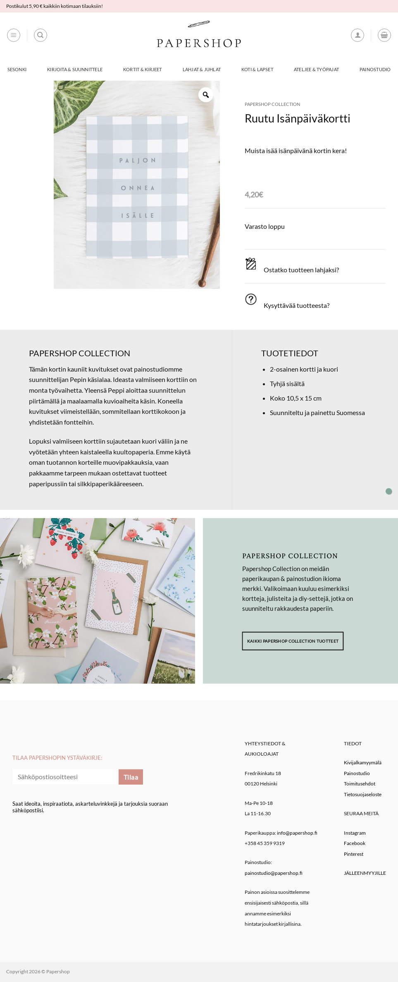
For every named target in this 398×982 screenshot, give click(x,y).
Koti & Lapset (257, 69)
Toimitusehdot (359, 783)
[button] (13, 35)
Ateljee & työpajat (316, 69)
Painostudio (375, 69)
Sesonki (17, 69)
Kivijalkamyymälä (362, 762)
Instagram (355, 833)
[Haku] (40, 35)
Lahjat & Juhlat (202, 69)
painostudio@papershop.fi (274, 873)
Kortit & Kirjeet (142, 69)
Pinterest (353, 854)
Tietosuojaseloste (362, 794)
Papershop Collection (272, 104)
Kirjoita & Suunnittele (74, 69)
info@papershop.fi (297, 833)
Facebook (354, 843)
